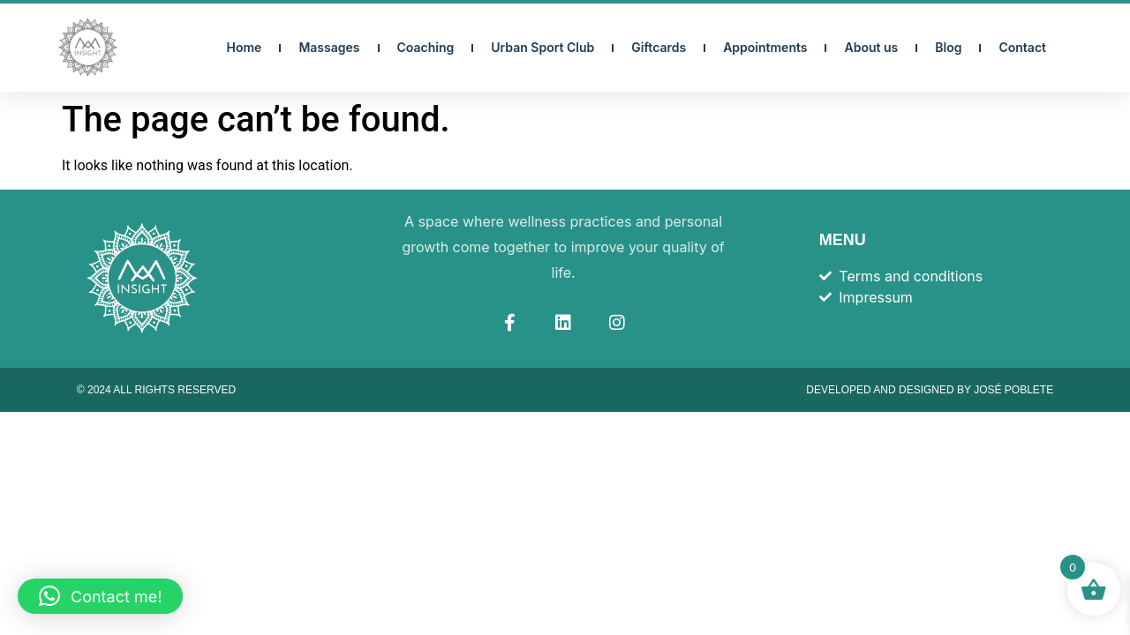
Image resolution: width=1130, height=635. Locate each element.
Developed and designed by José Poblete (929, 390)
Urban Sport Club (542, 47)
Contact (1022, 47)
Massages (328, 47)
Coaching (426, 47)
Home (244, 47)
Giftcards (658, 47)
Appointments (765, 47)
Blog (948, 47)
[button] (100, 596)
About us (871, 47)
